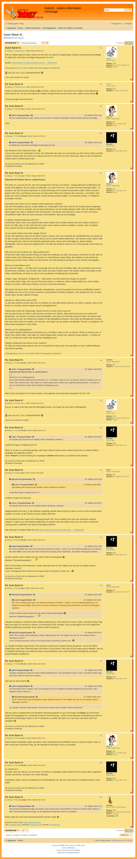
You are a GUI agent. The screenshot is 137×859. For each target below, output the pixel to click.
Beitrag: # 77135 (11, 109)
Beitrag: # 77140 (11, 176)
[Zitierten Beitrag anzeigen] (32, 115)
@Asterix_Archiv (36, 825)
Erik (16, 38)
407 (114, 365)
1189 (114, 63)
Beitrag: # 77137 (11, 136)
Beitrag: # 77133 (11, 51)
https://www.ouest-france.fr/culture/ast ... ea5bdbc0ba (61, 530)
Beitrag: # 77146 (11, 540)
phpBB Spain (71, 848)
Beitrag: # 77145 (11, 473)
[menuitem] (20, 24)
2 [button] (128, 43)
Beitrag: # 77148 (11, 664)
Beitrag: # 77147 (11, 588)
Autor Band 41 (13, 34)
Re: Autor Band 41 (14, 84)
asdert (108, 470)
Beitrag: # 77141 (11, 363)
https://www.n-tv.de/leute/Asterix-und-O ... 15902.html (34, 63)
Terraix (108, 84)
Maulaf (21, 38)
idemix (108, 58)
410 (114, 474)
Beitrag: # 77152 (11, 765)
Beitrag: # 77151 (11, 738)
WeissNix (109, 144)
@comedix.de (54, 825)
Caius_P (109, 117)
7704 (114, 810)
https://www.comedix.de (32, 822)
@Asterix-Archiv (15, 825)
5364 (114, 149)
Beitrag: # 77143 (11, 430)
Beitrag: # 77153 (11, 800)
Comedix (109, 805)
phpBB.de (77, 850)
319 (114, 122)
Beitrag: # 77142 (11, 403)
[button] (132, 43)
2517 (114, 89)
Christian (109, 360)
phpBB (62, 845)
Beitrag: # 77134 (11, 87)
